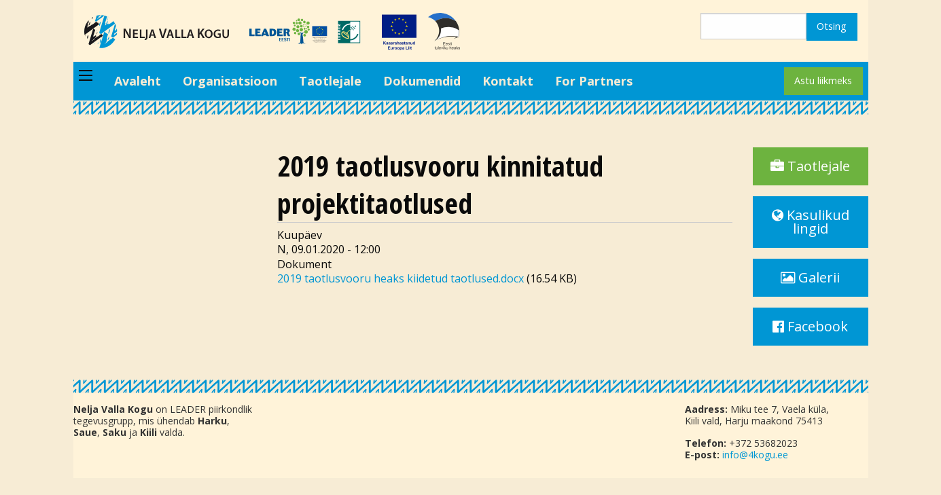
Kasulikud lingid (810, 222)
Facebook (810, 326)
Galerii (810, 277)
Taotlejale (330, 81)
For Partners (594, 81)
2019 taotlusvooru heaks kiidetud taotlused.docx (400, 278)
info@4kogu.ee (755, 454)
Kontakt (507, 81)
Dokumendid (422, 81)
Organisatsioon (230, 81)
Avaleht (137, 81)
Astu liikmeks (823, 80)
